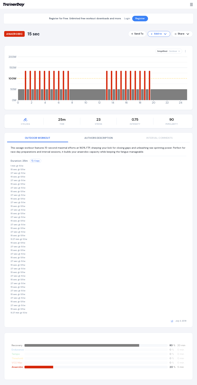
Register (140, 18)
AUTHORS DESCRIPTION (98, 137)
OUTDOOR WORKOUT (37, 137)
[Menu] (192, 4)
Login (127, 18)
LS (172, 321)
